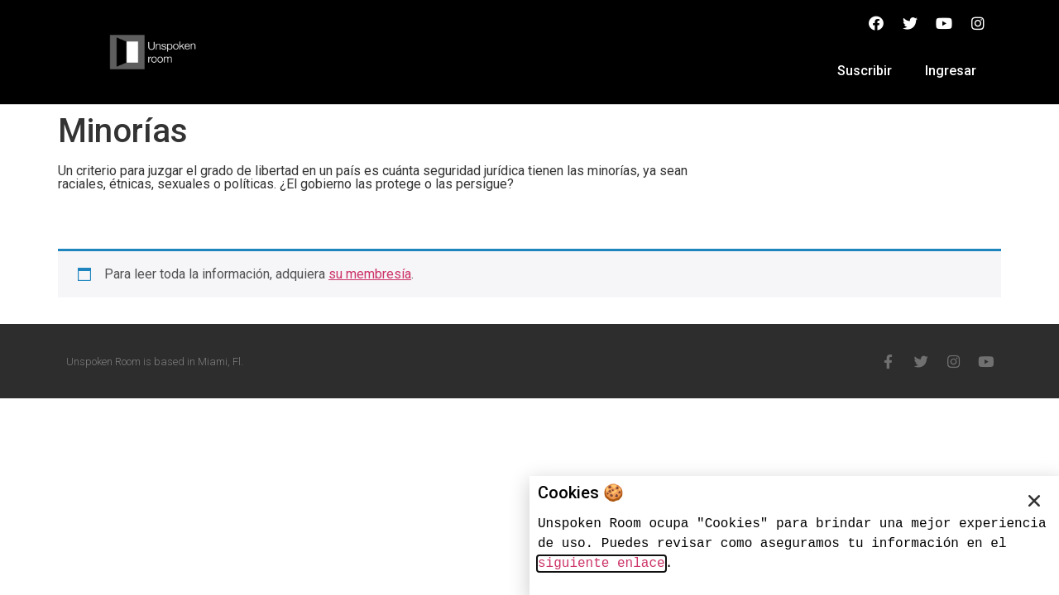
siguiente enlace (601, 564)
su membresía (369, 274)
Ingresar (950, 71)
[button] (1034, 501)
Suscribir (864, 71)
